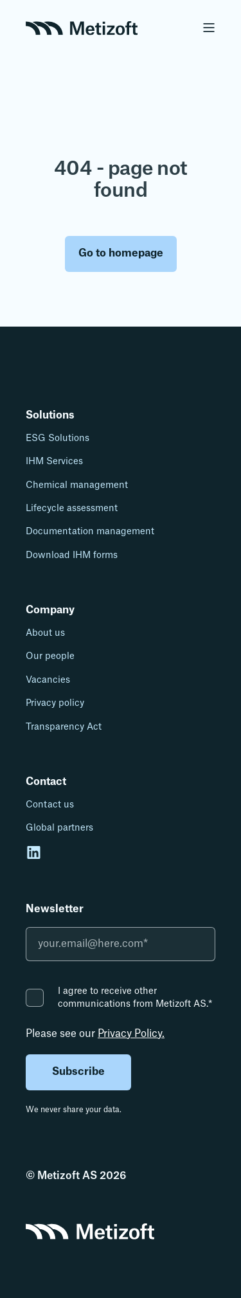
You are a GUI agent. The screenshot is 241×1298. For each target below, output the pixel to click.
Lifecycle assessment (72, 508)
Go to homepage (120, 253)
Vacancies (48, 680)
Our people (50, 656)
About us (45, 633)
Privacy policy (55, 703)
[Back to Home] (82, 27)
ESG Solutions (57, 438)
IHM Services (54, 461)
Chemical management (77, 485)
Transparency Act (64, 727)
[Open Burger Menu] (209, 28)
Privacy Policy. (131, 1034)
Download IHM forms (72, 555)
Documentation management (90, 531)
